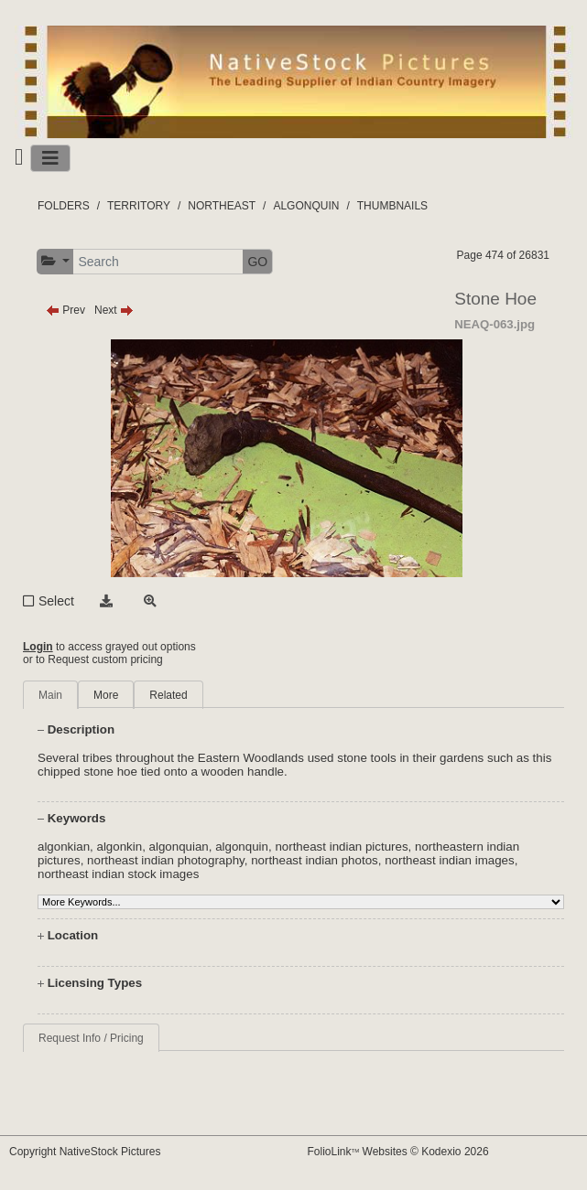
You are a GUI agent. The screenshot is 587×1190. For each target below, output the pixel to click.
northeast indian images (450, 860)
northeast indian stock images (118, 874)
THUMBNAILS (392, 205)
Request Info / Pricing (91, 1038)
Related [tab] (168, 695)
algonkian (64, 846)
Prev (65, 310)
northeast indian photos (314, 860)
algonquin (241, 846)
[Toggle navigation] (50, 158)
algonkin (119, 846)
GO (257, 261)
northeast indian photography (166, 860)
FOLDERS (64, 205)
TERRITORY (138, 205)
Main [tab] (50, 695)
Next (114, 310)
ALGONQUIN (306, 205)
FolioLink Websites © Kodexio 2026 (398, 1151)
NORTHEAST (221, 205)
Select (56, 601)
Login (38, 646)
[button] (55, 261)
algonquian (179, 846)
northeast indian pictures (341, 846)
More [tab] (105, 695)
